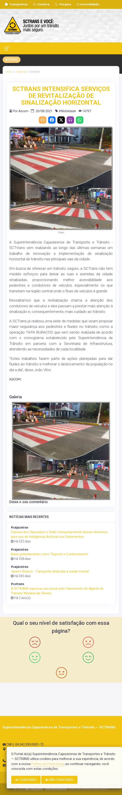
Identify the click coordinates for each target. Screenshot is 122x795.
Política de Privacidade (47, 764)
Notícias (21, 71)
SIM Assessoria (55, 789)
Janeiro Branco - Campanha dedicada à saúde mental (50, 571)
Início (9, 71)
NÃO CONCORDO (59, 780)
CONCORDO (26, 780)
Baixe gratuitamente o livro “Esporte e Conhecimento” (49, 554)
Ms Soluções (34, 789)
